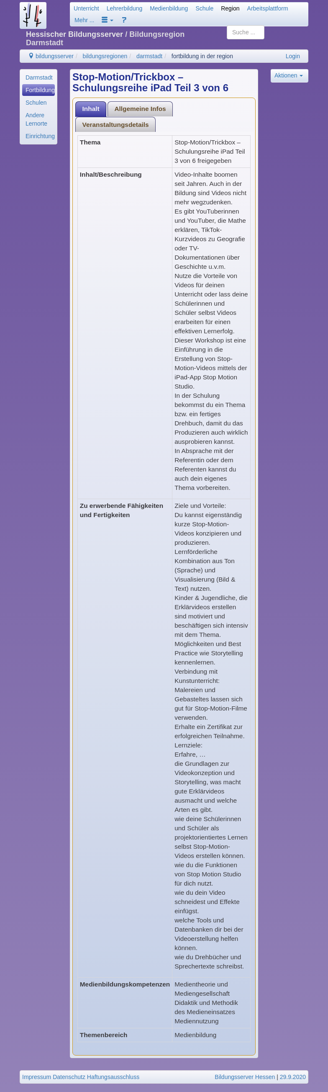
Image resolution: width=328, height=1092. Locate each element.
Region (230, 8)
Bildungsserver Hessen (245, 1077)
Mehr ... (84, 20)
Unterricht (86, 8)
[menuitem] (38, 77)
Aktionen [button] (288, 75)
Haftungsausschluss (113, 1077)
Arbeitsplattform (267, 8)
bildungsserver (51, 56)
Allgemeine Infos (140, 108)
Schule (204, 8)
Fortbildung (40, 90)
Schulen (36, 102)
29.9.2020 (293, 1077)
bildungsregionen (105, 56)
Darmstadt (39, 77)
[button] (107, 20)
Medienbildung (169, 8)
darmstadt (149, 56)
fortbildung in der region (202, 56)
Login (293, 56)
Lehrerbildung (125, 8)
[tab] (90, 109)
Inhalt (91, 108)
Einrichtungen (40, 136)
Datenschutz (69, 1077)
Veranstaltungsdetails (115, 124)
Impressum (36, 1077)
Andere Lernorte (36, 119)
